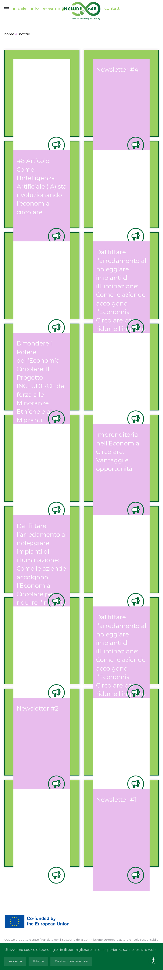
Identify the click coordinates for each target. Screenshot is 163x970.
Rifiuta (38, 961)
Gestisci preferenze (71, 961)
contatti (112, 8)
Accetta (15, 961)
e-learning (53, 8)
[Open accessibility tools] (153, 960)
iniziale (20, 8)
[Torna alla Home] (82, 8)
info (35, 8)
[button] (6, 8)
